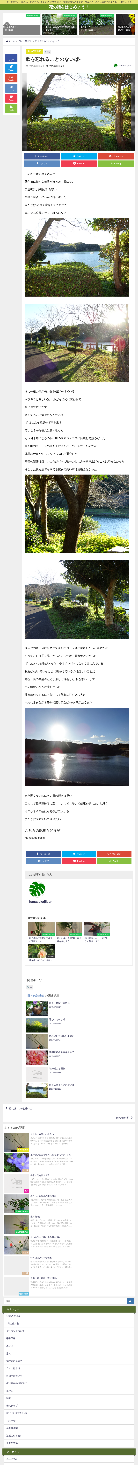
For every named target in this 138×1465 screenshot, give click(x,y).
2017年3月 (11, 1398)
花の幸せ (10, 1256)
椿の (109, 1443)
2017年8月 (11, 1361)
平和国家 (10, 1174)
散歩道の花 (122, 1035)
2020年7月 (11, 1301)
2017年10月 (12, 1353)
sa (48, 52)
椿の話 (64, 1443)
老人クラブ (12, 1241)
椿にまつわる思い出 (20, 1026)
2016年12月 (12, 1421)
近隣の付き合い (14, 1271)
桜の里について (14, 1211)
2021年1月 (11, 1294)
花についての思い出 (16, 1248)
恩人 (8, 1188)
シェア (11, 58)
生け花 (9, 1226)
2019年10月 (12, 1324)
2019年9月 (11, 1331)
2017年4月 (11, 1391)
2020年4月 (11, 1316)
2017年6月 (11, 1376)
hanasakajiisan (125, 66)
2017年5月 (11, 1383)
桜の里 (48, 1437)
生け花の (27, 1443)
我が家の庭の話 (14, 1196)
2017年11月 (12, 1346)
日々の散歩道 (34, 51)
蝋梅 (12, 1437)
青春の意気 (12, 1278)
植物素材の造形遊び (16, 1218)
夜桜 (85, 1443)
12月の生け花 (13, 1151)
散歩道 (77, 1437)
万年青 (97, 1443)
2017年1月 (11, 1413)
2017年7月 (11, 1368)
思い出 (9, 1181)
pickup (13, 1443)
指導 (40, 1443)
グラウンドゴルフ (15, 1166)
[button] (7, 24)
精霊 (8, 1233)
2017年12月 (12, 1338)
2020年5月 (11, 1308)
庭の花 (35, 1437)
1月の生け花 (12, 1158)
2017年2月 (11, 1406)
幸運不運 (91, 1437)
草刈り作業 (12, 1263)
